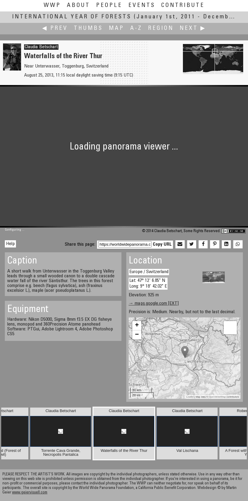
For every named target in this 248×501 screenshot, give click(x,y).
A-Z (136, 28)
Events (141, 5)
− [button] (137, 334)
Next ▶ (193, 28)
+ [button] (137, 325)
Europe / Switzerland (148, 271)
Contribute (183, 5)
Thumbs (88, 28)
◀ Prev (55, 28)
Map (116, 28)
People (109, 5)
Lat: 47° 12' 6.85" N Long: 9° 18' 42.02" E (148, 283)
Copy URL (162, 244)
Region (161, 28)
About (78, 5)
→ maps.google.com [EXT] (154, 303)
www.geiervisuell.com (29, 493)
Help (10, 243)
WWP (52, 5)
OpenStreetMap (217, 396)
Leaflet (190, 396)
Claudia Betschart (41, 47)
